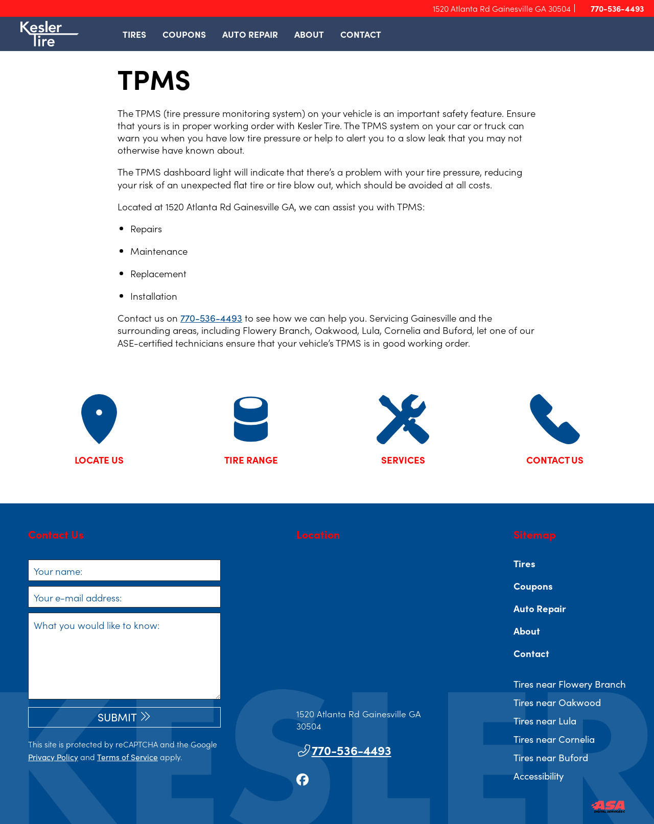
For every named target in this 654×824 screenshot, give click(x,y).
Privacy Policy (53, 756)
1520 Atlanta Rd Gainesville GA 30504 (502, 8)
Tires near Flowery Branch (569, 683)
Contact (360, 34)
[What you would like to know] (124, 656)
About (309, 34)
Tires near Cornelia (554, 738)
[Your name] (124, 570)
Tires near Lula (544, 720)
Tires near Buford (550, 757)
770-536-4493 (612, 8)
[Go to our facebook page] (302, 778)
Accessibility (538, 775)
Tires (134, 34)
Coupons (184, 34)
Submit (117, 716)
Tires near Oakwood (557, 702)
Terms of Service (127, 756)
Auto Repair (250, 34)
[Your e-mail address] (124, 597)
